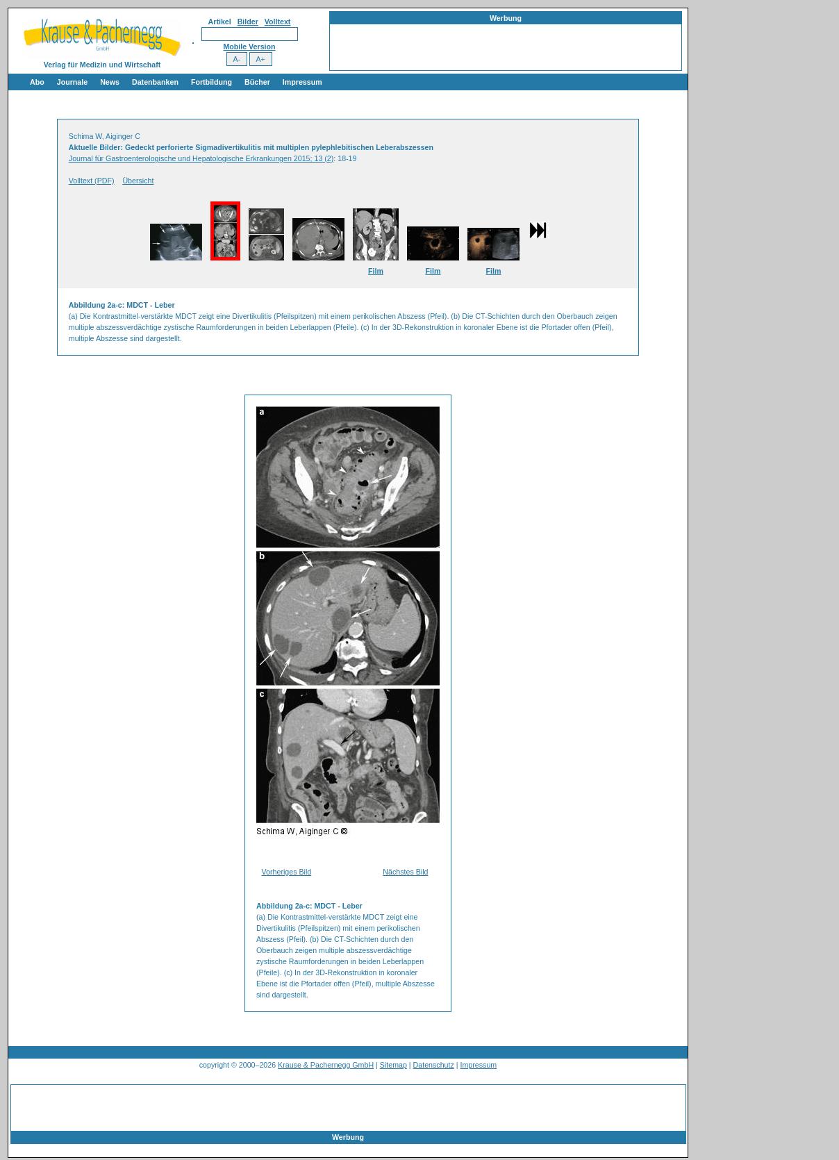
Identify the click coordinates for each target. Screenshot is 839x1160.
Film (375, 271)
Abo (37, 82)
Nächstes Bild (405, 872)
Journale (72, 82)
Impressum (302, 82)
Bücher (257, 82)
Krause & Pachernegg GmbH (326, 1065)
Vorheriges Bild (287, 872)
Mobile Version (249, 46)
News (109, 82)
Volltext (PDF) (92, 180)
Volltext (278, 21)
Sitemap (393, 1065)
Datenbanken (155, 82)
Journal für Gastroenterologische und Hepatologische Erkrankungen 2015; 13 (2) (201, 158)
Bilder (248, 21)
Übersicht (137, 180)
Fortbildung (211, 82)
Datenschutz (433, 1065)
